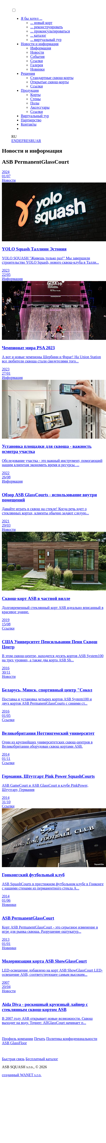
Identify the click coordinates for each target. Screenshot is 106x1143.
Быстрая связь (13, 1059)
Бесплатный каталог (42, 1059)
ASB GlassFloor (14, 1043)
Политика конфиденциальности (71, 1039)
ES (28, 141)
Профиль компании (17, 1039)
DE (18, 141)
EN (13, 141)
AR (38, 141)
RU (33, 141)
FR (24, 141)
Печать (39, 1039)
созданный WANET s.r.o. (21, 1075)
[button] (13, 10)
